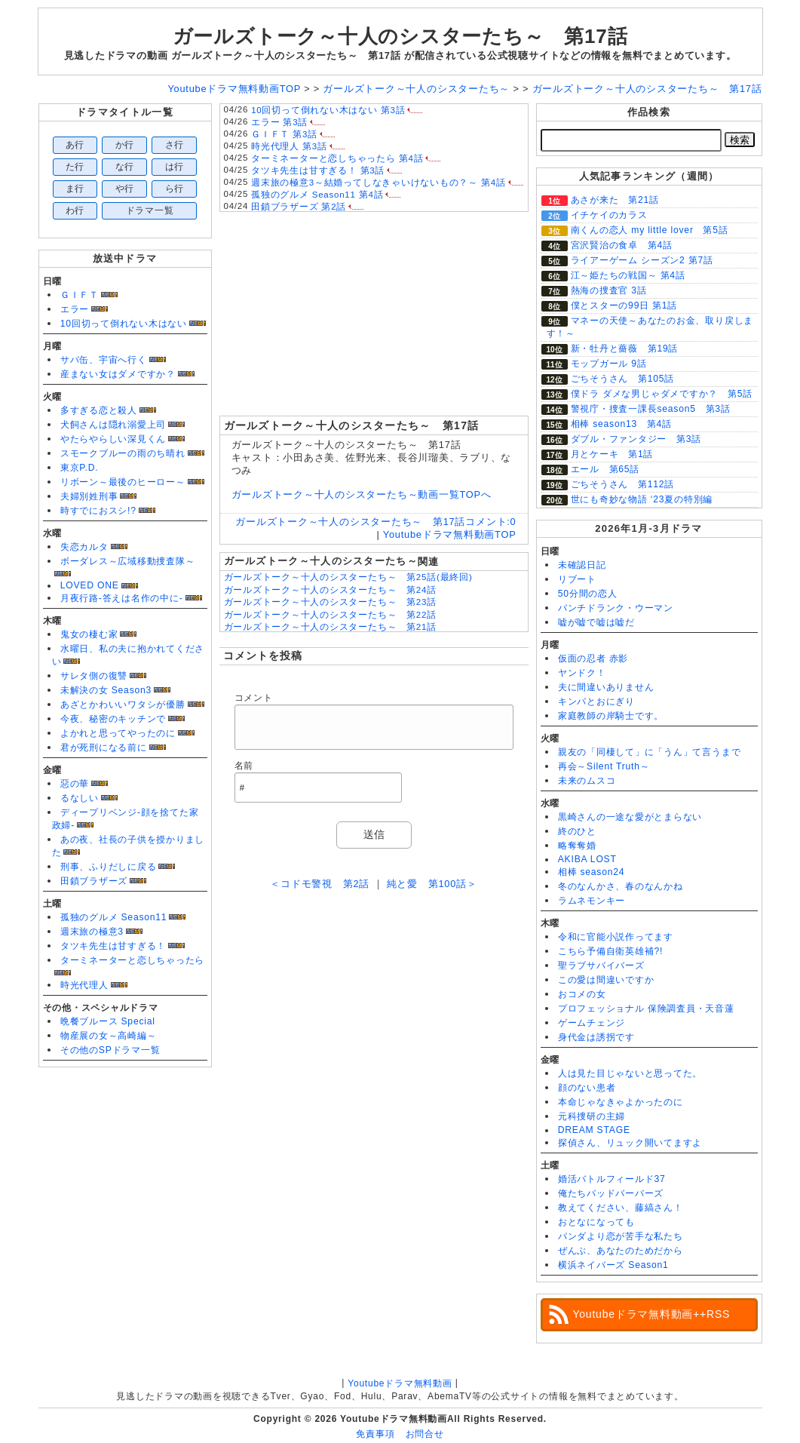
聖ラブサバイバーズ (601, 965)
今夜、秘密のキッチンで (113, 719)
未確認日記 (582, 565)
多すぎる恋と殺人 (98, 410)
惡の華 (74, 783)
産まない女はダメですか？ (118, 374)
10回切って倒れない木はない (123, 323)
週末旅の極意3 (92, 931)
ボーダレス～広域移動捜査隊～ (127, 561)
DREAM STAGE (594, 1130)
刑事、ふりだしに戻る (108, 866)
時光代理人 (84, 985)
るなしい (79, 798)
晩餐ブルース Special (107, 1021)
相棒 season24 (591, 872)
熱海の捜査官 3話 (609, 290)
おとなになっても (596, 1222)
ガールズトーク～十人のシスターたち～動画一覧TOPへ (361, 494)
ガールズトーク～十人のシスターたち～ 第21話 (330, 626)
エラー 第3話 (279, 122)
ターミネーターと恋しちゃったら (132, 960)
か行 (125, 145)
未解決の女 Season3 (106, 690)
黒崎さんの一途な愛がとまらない (630, 817)
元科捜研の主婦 (591, 1116)
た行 (75, 166)
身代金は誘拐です (596, 1037)
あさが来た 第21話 (615, 200)
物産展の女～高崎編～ (108, 1035)
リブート (577, 579)
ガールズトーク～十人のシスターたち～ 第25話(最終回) (348, 577)
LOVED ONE (89, 585)
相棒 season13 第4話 (621, 424)
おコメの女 (582, 994)
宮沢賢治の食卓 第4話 (622, 245)
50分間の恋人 (588, 593)
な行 (125, 166)
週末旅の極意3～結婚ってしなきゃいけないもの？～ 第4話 (378, 182)
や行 (125, 188)
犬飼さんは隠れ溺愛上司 (113, 424)
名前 (244, 765)
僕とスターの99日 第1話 (624, 305)
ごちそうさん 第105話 (623, 378)
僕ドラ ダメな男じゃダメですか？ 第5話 (662, 393)
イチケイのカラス (609, 215)
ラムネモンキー (591, 900)
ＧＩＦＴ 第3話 (284, 134)
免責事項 (375, 1434)
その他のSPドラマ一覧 (110, 1050)
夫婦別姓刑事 (89, 496)
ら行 (175, 188)
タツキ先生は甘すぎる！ (113, 946)
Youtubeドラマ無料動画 (400, 1383)
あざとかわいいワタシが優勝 (122, 704)
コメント (253, 697)
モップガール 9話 (609, 363)
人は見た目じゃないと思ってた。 (630, 1073)
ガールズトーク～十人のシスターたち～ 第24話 (330, 589)
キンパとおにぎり (596, 701)
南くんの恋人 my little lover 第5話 (649, 230)
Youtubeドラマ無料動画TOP (449, 534)
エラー (74, 309)
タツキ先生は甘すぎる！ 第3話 (318, 170)
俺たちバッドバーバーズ (611, 1193)
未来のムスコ (587, 780)
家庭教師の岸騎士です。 (611, 716)
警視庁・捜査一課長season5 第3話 (651, 409)
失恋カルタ (84, 547)
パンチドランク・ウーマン (615, 608)
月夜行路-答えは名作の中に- (121, 598)
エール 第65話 (605, 469)
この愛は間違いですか (606, 980)
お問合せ (425, 1434)
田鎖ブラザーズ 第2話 (298, 206)
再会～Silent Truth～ (604, 766)
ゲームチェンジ (591, 1023)
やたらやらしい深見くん (113, 439)
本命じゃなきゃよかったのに (620, 1102)
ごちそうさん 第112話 (623, 484)
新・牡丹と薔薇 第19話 (625, 348)
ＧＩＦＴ (79, 295)
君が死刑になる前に (103, 747)
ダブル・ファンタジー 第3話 (636, 439)
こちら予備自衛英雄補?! (610, 951)
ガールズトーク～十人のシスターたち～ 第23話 (330, 601)
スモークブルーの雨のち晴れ (122, 453)
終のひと (577, 831)
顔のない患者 (587, 1087)
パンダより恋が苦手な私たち (620, 1236)
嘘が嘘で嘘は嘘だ (596, 622)
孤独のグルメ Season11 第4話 (317, 194)
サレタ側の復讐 (93, 676)
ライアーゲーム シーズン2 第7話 (642, 260)
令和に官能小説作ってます (615, 937)
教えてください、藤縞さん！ (620, 1207)
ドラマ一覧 (150, 210)
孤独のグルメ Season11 (113, 917)
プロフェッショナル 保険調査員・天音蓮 (646, 1008)
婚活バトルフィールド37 (612, 1179)
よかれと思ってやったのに (118, 733)
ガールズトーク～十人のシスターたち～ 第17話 (400, 36)
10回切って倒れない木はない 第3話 (328, 110)
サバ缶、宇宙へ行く (103, 360)
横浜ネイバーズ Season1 (613, 1265)
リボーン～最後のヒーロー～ (122, 482)
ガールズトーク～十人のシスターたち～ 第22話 (330, 614)
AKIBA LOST (587, 859)
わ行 (75, 210)
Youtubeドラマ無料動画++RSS (652, 1314)
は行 (175, 166)
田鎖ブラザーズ (93, 881)
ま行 (75, 188)
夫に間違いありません (606, 687)
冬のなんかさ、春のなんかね (620, 886)
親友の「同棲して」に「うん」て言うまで (649, 752)
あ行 (75, 145)
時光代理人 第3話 (289, 146)
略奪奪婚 (577, 845)
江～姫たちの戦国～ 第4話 (628, 275)
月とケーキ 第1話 (612, 454)
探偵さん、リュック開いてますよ (630, 1143)
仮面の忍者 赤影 (593, 658)
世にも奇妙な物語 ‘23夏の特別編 (642, 499)
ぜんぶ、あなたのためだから (620, 1250)
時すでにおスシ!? (98, 510)
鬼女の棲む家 (89, 634)
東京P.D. (79, 467)
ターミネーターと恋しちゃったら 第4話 (337, 158)
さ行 (175, 145)
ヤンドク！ (582, 673)
